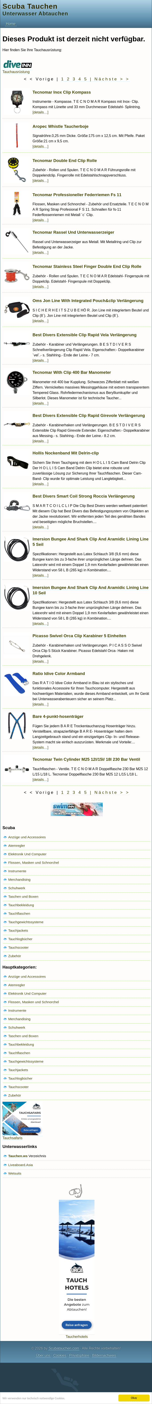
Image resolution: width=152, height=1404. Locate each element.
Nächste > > (111, 79)
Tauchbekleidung (21, 905)
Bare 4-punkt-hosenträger (58, 716)
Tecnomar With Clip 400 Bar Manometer (72, 372)
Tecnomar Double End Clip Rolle (65, 160)
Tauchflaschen (19, 913)
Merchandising (19, 879)
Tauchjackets (18, 930)
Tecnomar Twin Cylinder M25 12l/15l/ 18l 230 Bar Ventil (86, 759)
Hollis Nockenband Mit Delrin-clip (66, 453)
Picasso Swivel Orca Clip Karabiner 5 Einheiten (79, 635)
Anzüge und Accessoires (27, 837)
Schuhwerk (16, 888)
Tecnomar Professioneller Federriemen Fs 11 (77, 194)
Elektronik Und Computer (27, 854)
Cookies (59, 1355)
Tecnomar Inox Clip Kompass (62, 92)
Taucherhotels (76, 1335)
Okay (134, 1398)
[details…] (40, 112)
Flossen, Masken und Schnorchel (33, 862)
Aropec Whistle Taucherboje (60, 126)
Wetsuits (14, 1173)
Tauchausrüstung (17, 70)
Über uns (43, 1355)
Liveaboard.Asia (20, 1165)
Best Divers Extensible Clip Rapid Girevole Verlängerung (89, 415)
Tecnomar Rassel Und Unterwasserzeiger (73, 232)
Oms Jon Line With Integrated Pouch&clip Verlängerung (88, 300)
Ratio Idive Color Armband (59, 673)
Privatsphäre (79, 1355)
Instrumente (17, 871)
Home (11, 24)
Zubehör (14, 956)
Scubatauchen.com (64, 1348)
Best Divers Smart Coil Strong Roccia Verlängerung (84, 496)
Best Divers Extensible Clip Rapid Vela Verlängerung (85, 334)
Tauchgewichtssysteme (25, 922)
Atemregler (16, 845)
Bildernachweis (104, 1355)
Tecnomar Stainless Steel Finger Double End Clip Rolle (87, 266)
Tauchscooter (18, 947)
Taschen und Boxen (23, 896)
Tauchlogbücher (20, 939)
